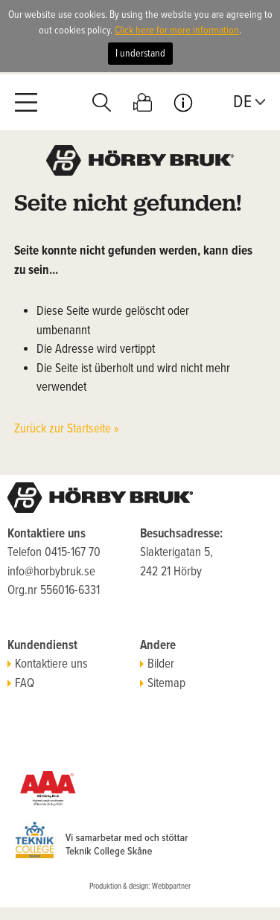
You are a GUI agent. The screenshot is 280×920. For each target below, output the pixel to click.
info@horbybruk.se (51, 572)
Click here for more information (177, 30)
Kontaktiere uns (47, 665)
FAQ (20, 684)
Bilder (157, 665)
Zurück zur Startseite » (66, 429)
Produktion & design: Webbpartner (140, 886)
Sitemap (162, 684)
